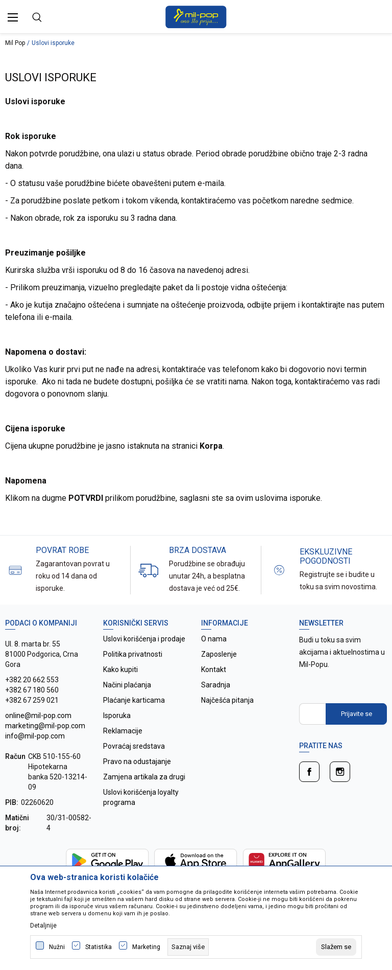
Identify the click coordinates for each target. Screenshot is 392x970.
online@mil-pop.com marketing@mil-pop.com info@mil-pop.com (45, 725)
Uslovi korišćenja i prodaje (144, 639)
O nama (214, 639)
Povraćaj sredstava (134, 746)
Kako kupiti (120, 669)
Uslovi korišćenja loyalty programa (141, 797)
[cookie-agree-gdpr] (336, 947)
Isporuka (117, 715)
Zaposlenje (219, 654)
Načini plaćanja (127, 685)
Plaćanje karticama (134, 700)
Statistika (98, 947)
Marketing (146, 947)
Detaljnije (43, 925)
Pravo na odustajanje (137, 761)
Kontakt (213, 669)
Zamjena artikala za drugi (144, 777)
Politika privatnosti (132, 654)
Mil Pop (15, 43)
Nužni (57, 947)
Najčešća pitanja (227, 700)
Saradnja (215, 685)
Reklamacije (122, 731)
